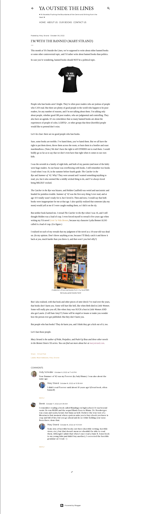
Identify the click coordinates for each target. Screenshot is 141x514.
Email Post (41, 354)
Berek (42, 403)
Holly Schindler (46, 372)
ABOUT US (52, 22)
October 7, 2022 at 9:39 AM (57, 404)
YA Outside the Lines (66, 8)
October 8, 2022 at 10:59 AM (71, 383)
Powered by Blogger (70, 505)
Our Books (65, 22)
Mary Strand (54, 358)
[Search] (108, 7)
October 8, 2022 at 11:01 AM (71, 425)
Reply (41, 398)
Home (42, 22)
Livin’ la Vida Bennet (59, 220)
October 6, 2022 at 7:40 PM (65, 372)
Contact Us (79, 22)
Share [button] (33, 354)
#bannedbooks (42, 358)
